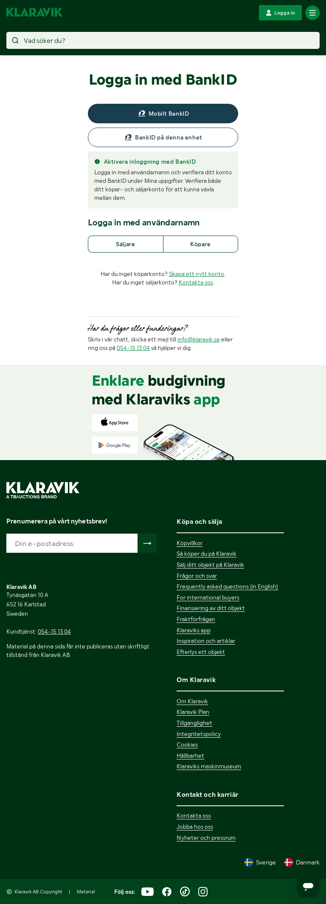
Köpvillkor (189, 543)
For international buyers (208, 597)
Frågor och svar (197, 575)
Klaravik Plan (193, 711)
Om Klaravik (192, 701)
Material (86, 892)
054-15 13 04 (133, 347)
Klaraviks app (194, 630)
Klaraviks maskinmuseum (209, 766)
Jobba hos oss (195, 826)
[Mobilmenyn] (312, 13)
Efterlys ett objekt (201, 651)
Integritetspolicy (199, 734)
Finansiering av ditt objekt (211, 608)
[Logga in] (280, 12)
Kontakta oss (196, 282)
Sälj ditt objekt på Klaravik (210, 564)
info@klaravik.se (198, 339)
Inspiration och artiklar (206, 640)
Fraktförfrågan (196, 619)
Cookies (187, 744)
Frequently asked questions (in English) (227, 586)
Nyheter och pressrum (206, 837)
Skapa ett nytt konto (196, 273)
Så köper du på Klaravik (206, 553)
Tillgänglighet (194, 722)
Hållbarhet (190, 755)
